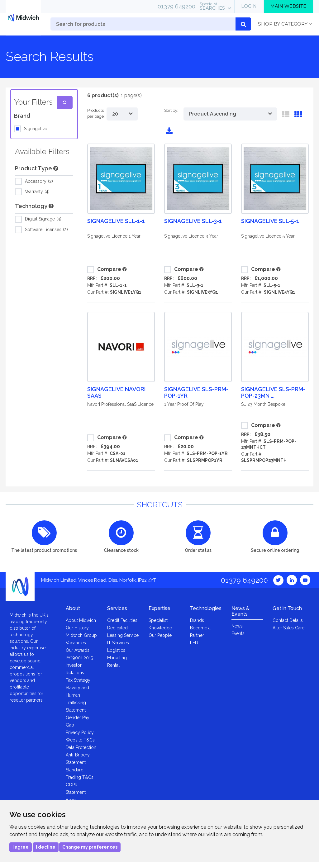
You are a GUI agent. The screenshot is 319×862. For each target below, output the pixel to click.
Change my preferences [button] (89, 847)
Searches (212, 6)
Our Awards (77, 650)
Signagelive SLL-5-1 (270, 221)
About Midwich (81, 620)
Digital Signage (43, 219)
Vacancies (76, 642)
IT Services (118, 642)
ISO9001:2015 (79, 657)
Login (249, 6)
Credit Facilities (122, 620)
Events (238, 633)
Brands (197, 620)
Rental (113, 665)
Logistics (116, 650)
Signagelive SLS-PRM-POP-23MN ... (273, 392)
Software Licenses (46, 229)
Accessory (39, 181)
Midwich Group (81, 635)
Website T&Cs (80, 739)
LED (194, 642)
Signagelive (35, 129)
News (237, 625)
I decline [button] (45, 847)
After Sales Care (288, 627)
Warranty (37, 191)
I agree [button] (20, 847)
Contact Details (288, 620)
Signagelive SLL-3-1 (193, 221)
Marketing (117, 657)
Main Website (288, 6)
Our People (160, 635)
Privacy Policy (80, 732)
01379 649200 (176, 6)
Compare (104, 269)
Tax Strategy (78, 680)
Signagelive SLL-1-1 (116, 221)
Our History (77, 627)
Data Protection (81, 747)
